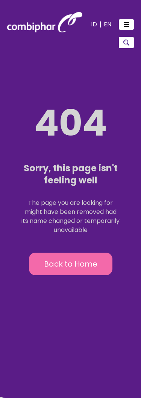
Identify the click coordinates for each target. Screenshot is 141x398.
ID (94, 24)
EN (107, 24)
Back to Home (70, 264)
